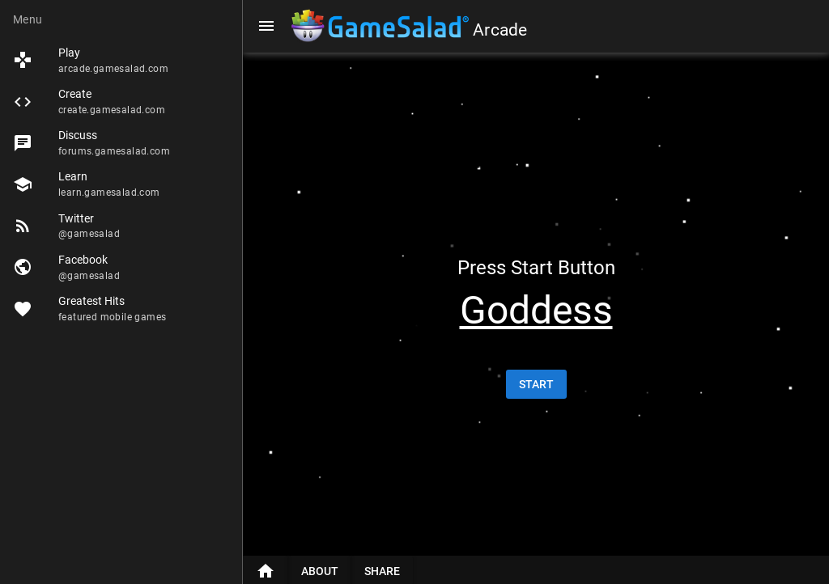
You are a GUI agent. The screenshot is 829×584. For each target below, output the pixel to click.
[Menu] (266, 26)
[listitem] (121, 60)
